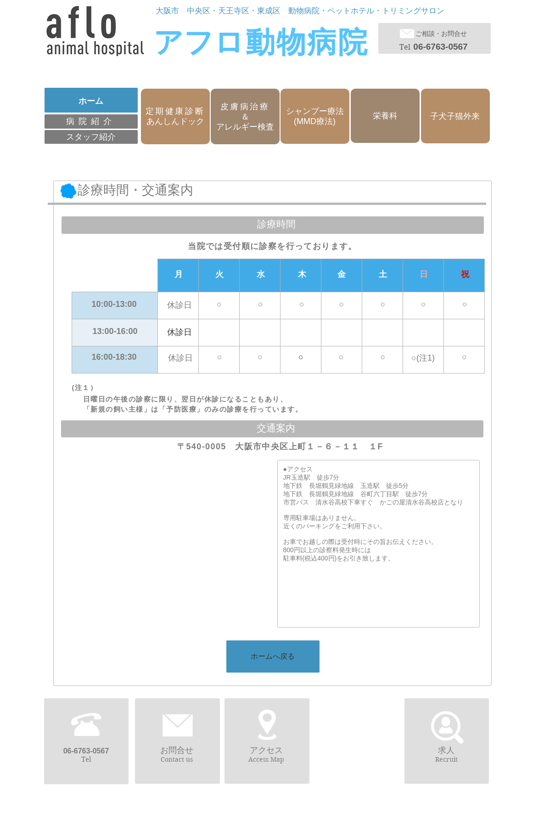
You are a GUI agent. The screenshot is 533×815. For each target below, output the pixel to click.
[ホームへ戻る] (273, 656)
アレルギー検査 (245, 126)
